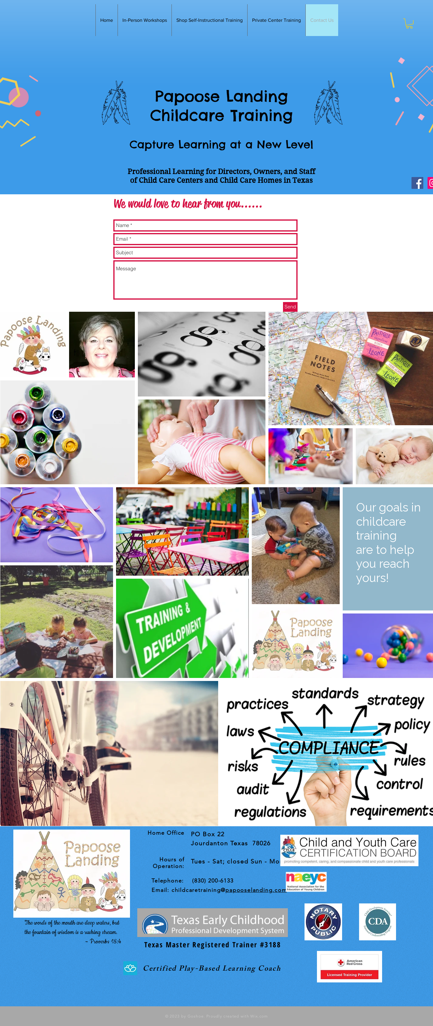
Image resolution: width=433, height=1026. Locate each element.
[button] (409, 23)
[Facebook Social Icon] (417, 183)
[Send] (290, 307)
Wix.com (258, 1016)
